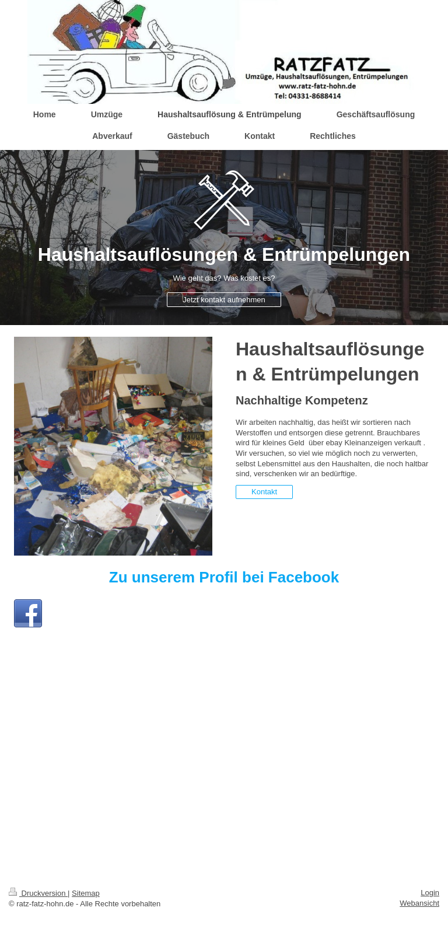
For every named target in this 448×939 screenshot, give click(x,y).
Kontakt (264, 491)
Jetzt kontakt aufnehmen (224, 299)
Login (430, 892)
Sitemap (86, 893)
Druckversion (38, 893)
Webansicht (419, 903)
